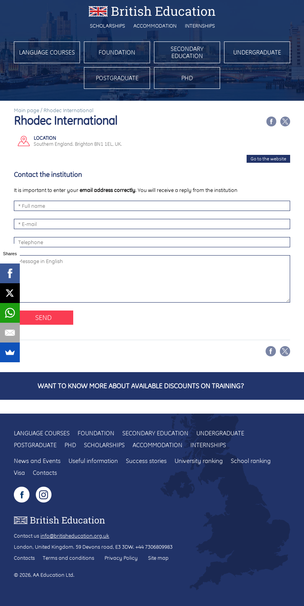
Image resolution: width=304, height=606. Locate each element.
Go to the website (268, 159)
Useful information (93, 461)
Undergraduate (257, 52)
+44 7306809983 (154, 547)
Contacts (45, 472)
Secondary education (187, 52)
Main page (26, 110)
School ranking (251, 461)
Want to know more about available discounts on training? (141, 386)
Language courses (47, 52)
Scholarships (107, 26)
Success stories (146, 461)
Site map (158, 558)
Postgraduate (117, 78)
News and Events (37, 461)
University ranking (199, 461)
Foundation (117, 52)
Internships (200, 26)
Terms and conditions (68, 558)
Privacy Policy (121, 558)
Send (43, 317)
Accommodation (155, 26)
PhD (187, 78)
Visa (19, 472)
